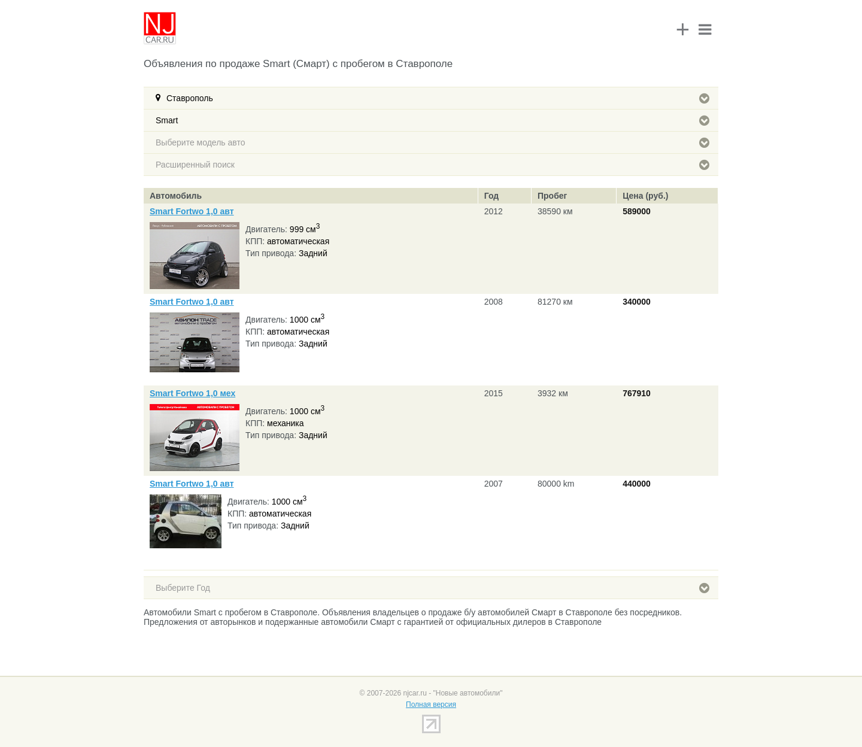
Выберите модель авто (432, 142)
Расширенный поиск (432, 165)
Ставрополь (437, 98)
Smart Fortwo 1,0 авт (192, 211)
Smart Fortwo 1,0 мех (192, 393)
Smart (432, 120)
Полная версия (431, 704)
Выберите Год (432, 588)
